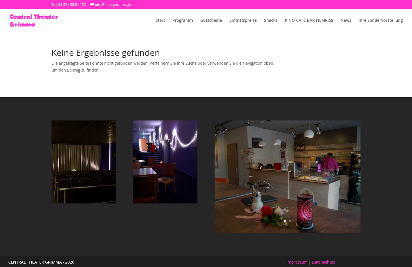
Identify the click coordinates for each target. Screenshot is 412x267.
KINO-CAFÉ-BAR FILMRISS (309, 20)
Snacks (271, 20)
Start (160, 20)
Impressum (297, 262)
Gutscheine (211, 20)
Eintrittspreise (243, 20)
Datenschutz (323, 262)
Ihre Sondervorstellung (380, 20)
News (345, 20)
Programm (183, 20)
